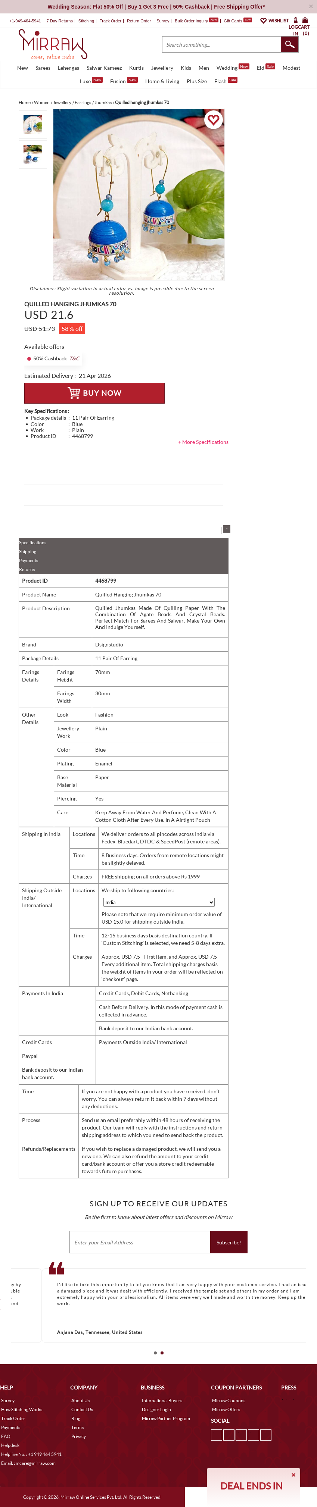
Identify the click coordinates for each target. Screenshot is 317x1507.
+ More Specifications (203, 442)
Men (204, 68)
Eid (266, 67)
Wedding (233, 67)
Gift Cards (238, 21)
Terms (77, 1427)
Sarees (42, 68)
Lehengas (68, 68)
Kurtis (136, 68)
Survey (162, 21)
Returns (27, 569)
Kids (186, 68)
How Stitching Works (21, 1409)
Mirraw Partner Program (166, 1418)
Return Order (139, 21)
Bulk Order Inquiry (191, 21)
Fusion (124, 80)
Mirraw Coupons (228, 1400)
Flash (225, 80)
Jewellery (162, 68)
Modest (291, 68)
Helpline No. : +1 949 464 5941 (31, 1454)
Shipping (27, 551)
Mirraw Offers (226, 1409)
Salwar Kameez (104, 68)
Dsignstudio (109, 644)
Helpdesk (10, 1445)
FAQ (5, 1436)
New (22, 68)
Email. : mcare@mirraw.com (28, 1463)
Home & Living (162, 81)
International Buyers (162, 1400)
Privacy (78, 1436)
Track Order (110, 21)
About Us (80, 1400)
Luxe (91, 80)
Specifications (32, 542)
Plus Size (197, 81)
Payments (28, 560)
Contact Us (82, 1409)
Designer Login (156, 1409)
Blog (75, 1418)
